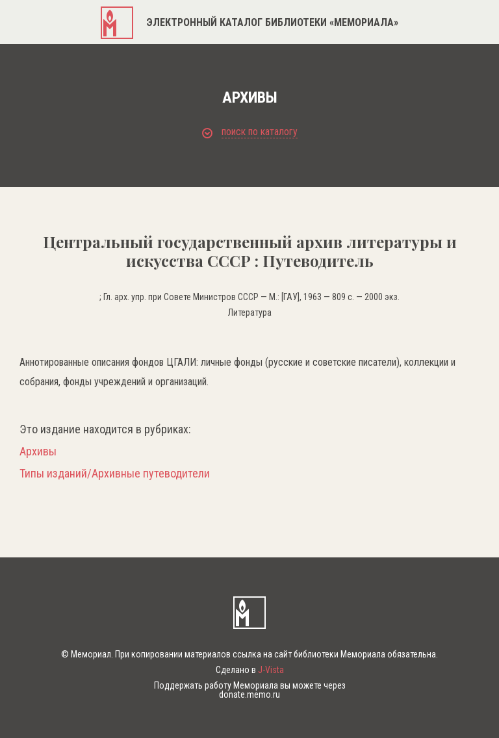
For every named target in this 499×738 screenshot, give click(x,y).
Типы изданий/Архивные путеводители (114, 473)
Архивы (38, 451)
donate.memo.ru (249, 694)
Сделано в (250, 669)
